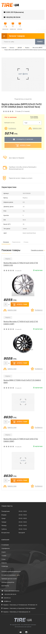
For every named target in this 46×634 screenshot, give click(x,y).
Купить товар (19, 304)
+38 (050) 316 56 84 (8, 594)
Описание (6, 242)
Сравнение (5, 27)
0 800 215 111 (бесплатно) (10, 591)
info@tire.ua (6, 601)
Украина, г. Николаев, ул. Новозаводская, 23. (15, 612)
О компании (5, 545)
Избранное (13, 27)
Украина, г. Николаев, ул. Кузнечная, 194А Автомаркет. (18, 608)
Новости (4, 563)
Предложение (16, 242)
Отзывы (26, 242)
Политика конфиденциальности (11, 571)
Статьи (3, 559)
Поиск (40, 42)
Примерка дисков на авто (9, 579)
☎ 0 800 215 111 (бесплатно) (13, 12)
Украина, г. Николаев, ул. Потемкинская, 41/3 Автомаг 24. (19, 605)
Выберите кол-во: (9, 122)
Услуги (3, 552)
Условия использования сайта (10, 575)
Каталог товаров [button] (13, 36)
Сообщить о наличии (23, 139)
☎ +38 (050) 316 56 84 (11, 17)
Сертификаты (5, 548)
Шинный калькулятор (7, 582)
